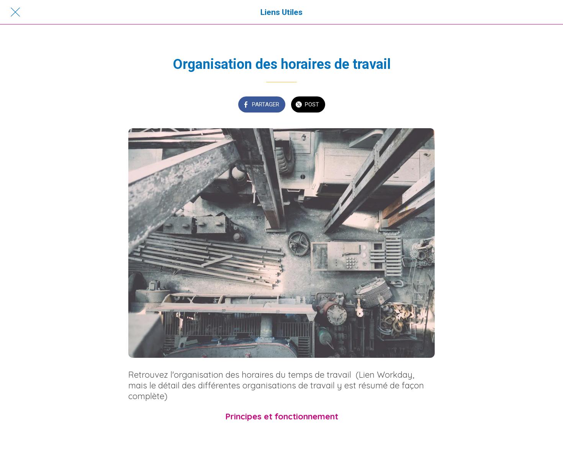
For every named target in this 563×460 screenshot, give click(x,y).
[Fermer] (15, 12)
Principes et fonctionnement (281, 416)
